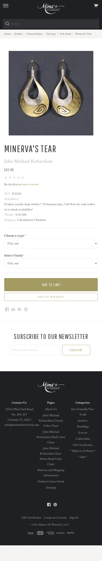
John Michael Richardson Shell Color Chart (51, 437)
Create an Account (55, 518)
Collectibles (83, 439)
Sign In (74, 518)
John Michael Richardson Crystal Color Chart (51, 420)
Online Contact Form (51, 481)
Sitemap (51, 488)
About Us (51, 409)
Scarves (82, 433)
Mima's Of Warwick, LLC (54, 525)
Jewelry (82, 421)
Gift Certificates (82, 445)
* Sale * (82, 457)
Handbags (83, 427)
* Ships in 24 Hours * (83, 451)
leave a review (30, 184)
